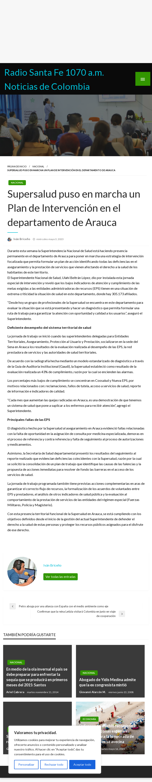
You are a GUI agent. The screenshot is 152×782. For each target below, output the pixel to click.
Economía (89, 719)
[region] (54, 750)
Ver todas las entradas (60, 577)
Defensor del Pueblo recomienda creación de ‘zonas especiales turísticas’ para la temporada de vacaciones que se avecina (107, 734)
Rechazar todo (53, 764)
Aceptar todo (82, 764)
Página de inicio (17, 166)
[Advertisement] (76, 31)
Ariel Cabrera (15, 692)
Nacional (38, 166)
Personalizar (26, 764)
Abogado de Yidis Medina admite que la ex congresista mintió (107, 682)
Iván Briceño (22, 239)
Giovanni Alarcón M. (92, 692)
